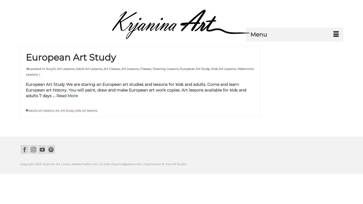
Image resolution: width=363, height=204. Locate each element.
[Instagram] (33, 172)
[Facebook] (25, 172)
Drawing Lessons (166, 92)
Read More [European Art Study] (67, 118)
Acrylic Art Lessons (60, 92)
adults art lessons (41, 133)
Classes (145, 92)
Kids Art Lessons (223, 92)
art (57, 133)
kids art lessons (86, 133)
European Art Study (195, 92)
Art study (67, 133)
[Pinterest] (51, 172)
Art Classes (112, 92)
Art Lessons (130, 92)
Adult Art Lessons (89, 92)
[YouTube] (42, 172)
